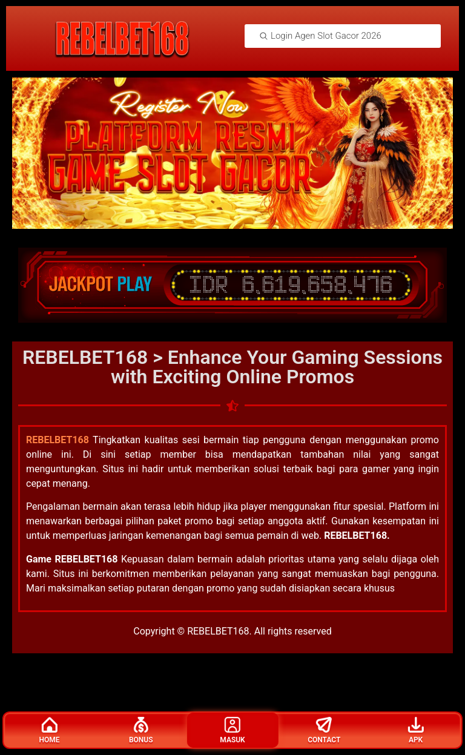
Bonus (141, 730)
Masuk (232, 730)
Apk (416, 730)
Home (49, 730)
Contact (324, 730)
